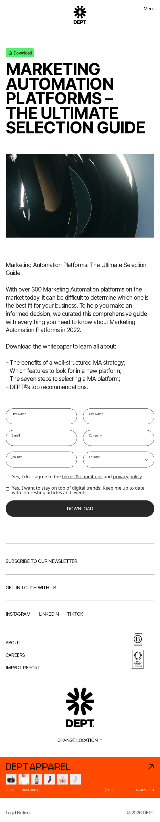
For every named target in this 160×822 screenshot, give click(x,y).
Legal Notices (19, 812)
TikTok (75, 614)
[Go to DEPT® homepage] (80, 15)
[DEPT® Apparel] (80, 777)
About (13, 642)
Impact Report (23, 667)
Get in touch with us (31, 587)
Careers (15, 655)
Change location (80, 740)
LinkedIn (49, 614)
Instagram (18, 614)
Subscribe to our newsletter (41, 561)
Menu (149, 8)
